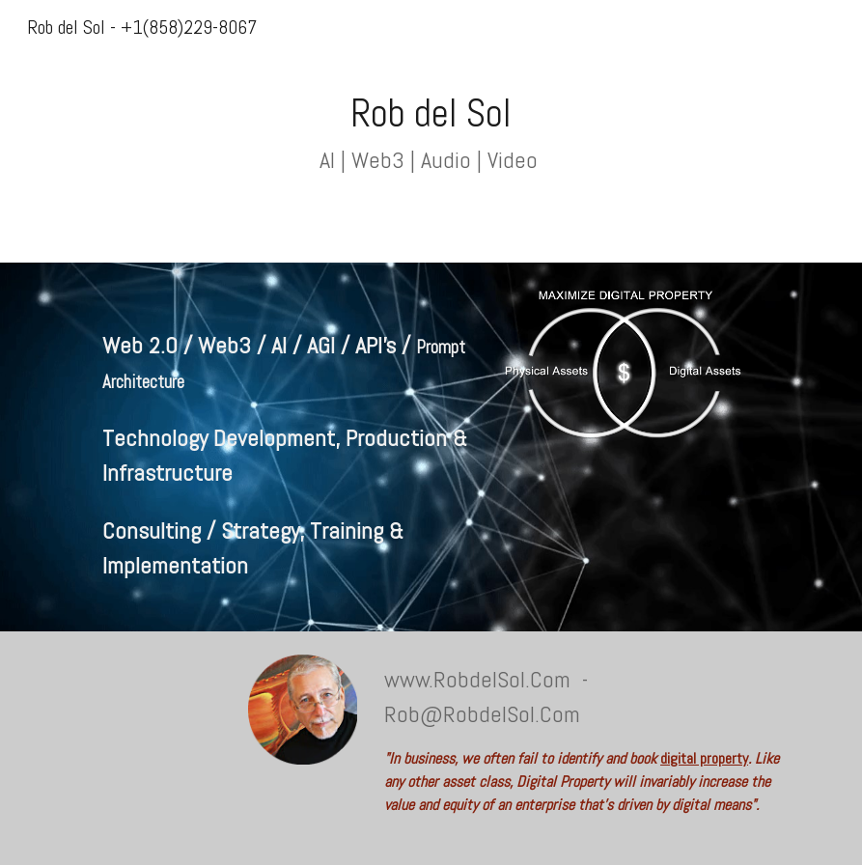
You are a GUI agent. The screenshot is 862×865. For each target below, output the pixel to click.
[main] (431, 131)
